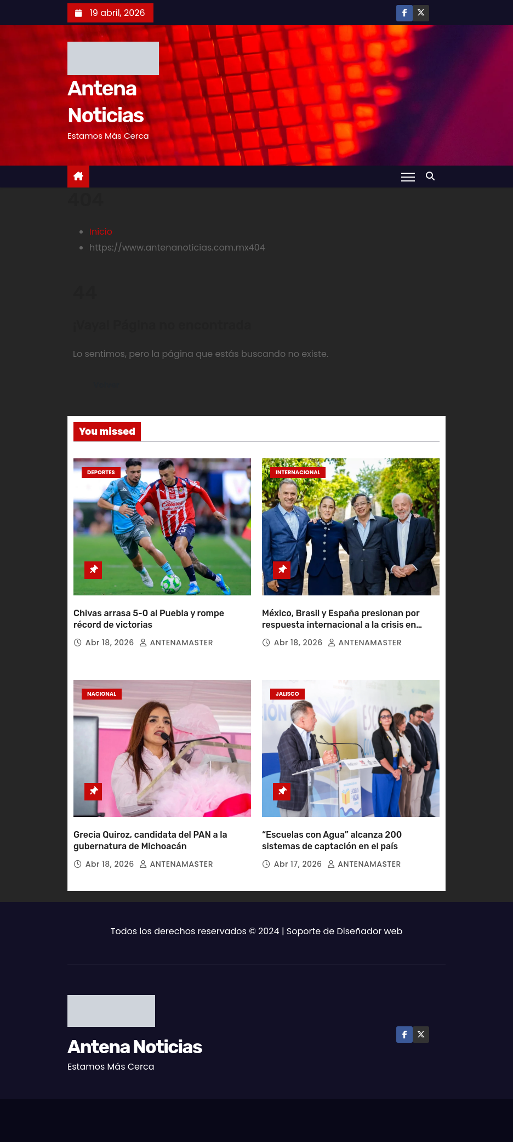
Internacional (298, 472)
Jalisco (287, 694)
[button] (433, 176)
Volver (106, 384)
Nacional (101, 694)
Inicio (100, 231)
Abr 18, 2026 (111, 642)
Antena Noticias (134, 1047)
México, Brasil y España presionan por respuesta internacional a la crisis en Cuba (340, 625)
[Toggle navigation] (408, 176)
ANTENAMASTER (176, 642)
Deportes (101, 472)
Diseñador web (370, 931)
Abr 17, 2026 (299, 864)
